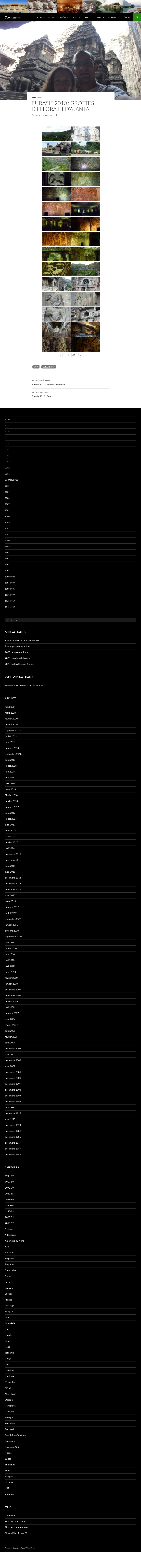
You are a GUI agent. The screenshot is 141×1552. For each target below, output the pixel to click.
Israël (8, 1340)
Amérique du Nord (69, 17)
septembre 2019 (13, 730)
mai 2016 (9, 848)
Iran (7, 1329)
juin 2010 (10, 954)
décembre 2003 (13, 1048)
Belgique (9, 1258)
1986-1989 (10, 583)
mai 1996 (9, 1107)
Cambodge (10, 1270)
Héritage (127, 17)
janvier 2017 (11, 842)
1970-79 (9, 1187)
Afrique (52, 17)
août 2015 (10, 865)
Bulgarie (9, 1264)
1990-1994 (10, 576)
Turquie (9, 1476)
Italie (7, 1346)
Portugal (9, 1429)
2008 (7, 498)
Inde (39, 97)
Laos (7, 1364)
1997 (7, 558)
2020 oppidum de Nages (17, 658)
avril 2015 (10, 871)
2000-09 (9, 1217)
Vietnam (9, 1494)
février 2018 (11, 795)
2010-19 (9, 1223)
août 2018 (10, 759)
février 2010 (11, 977)
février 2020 (11, 718)
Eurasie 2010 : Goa (71, 394)
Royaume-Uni (12, 1446)
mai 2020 (9, 706)
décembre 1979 (13, 1142)
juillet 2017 (11, 818)
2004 (7, 516)
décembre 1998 (13, 1089)
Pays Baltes (10, 1405)
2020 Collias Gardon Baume (19, 664)
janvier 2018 (11, 801)
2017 (7, 437)
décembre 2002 (13, 1060)
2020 (7, 419)
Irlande (8, 1335)
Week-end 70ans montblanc (30, 685)
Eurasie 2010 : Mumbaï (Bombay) (71, 382)
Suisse (8, 1458)
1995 (7, 570)
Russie (8, 1452)
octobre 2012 (12, 907)
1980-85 (9, 1193)
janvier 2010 (11, 983)
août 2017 (10, 812)
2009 (7, 492)
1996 (7, 564)
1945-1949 (10, 607)
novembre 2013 (13, 889)
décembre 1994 (13, 1125)
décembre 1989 (13, 1131)
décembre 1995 (13, 1113)
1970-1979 (10, 595)
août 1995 (10, 1119)
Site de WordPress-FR (16, 1533)
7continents (13, 17)
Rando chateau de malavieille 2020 (22, 640)
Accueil (40, 17)
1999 (7, 546)
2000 (7, 540)
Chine (8, 1276)
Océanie (112, 17)
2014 (7, 455)
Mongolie (10, 1382)
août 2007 (10, 1019)
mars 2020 (10, 712)
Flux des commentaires (16, 1527)
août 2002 (10, 1066)
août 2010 (10, 942)
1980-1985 (10, 589)
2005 (7, 510)
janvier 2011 (11, 924)
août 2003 (10, 1054)
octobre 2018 (12, 748)
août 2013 (10, 895)
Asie (86, 17)
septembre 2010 (13, 936)
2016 (7, 443)
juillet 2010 (11, 948)
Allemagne (10, 1234)
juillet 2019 (11, 736)
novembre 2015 (13, 860)
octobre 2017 (12, 807)
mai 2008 (9, 1007)
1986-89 (9, 1199)
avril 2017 (10, 824)
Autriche (9, 1252)
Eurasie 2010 (48, 367)
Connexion (10, 1515)
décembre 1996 (13, 1101)
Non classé (10, 1393)
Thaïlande (10, 1464)
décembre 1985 (13, 1136)
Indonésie (10, 1323)
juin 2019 (10, 742)
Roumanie (10, 1441)
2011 (7, 474)
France (8, 1299)
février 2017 (11, 836)
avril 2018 (10, 783)
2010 (36, 367)
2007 (7, 504)
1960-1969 (10, 601)
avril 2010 (10, 966)
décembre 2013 (13, 883)
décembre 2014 (13, 877)
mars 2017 (10, 830)
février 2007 (11, 1024)
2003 (7, 522)
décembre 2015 (13, 854)
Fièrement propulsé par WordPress (20, 1548)
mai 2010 (9, 960)
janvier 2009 (11, 1001)
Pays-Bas (9, 1411)
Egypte (8, 1282)
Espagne (9, 1287)
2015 (7, 449)
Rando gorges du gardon (17, 646)
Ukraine (9, 1482)
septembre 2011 (13, 918)
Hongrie (9, 1311)
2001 (7, 534)
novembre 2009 (13, 995)
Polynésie (10, 1423)
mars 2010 (10, 971)
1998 (7, 552)
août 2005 (10, 1030)
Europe (98, 17)
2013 (7, 461)
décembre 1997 (13, 1095)
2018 (7, 431)
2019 (7, 425)
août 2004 (10, 1042)
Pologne (9, 1417)
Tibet (7, 1470)
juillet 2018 (11, 765)
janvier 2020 (11, 724)
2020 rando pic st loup (16, 652)
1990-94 (9, 1205)
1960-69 (9, 1181)
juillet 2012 (11, 913)
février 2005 (11, 1036)
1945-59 (9, 1176)
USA (7, 1488)
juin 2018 (10, 771)
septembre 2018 (13, 754)
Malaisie (9, 1370)
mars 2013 (10, 901)
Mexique (9, 1376)
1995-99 (9, 1211)
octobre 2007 (12, 1013)
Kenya (8, 1358)
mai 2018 (9, 777)
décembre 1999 (13, 1083)
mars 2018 (10, 789)
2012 (7, 467)
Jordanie (9, 1352)
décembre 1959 (13, 1154)
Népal (8, 1388)
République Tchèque (15, 1435)
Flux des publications (15, 1521)
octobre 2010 (12, 930)
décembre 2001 (13, 1072)
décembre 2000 (13, 1078)
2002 (7, 528)
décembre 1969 (13, 1148)
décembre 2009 (13, 989)
